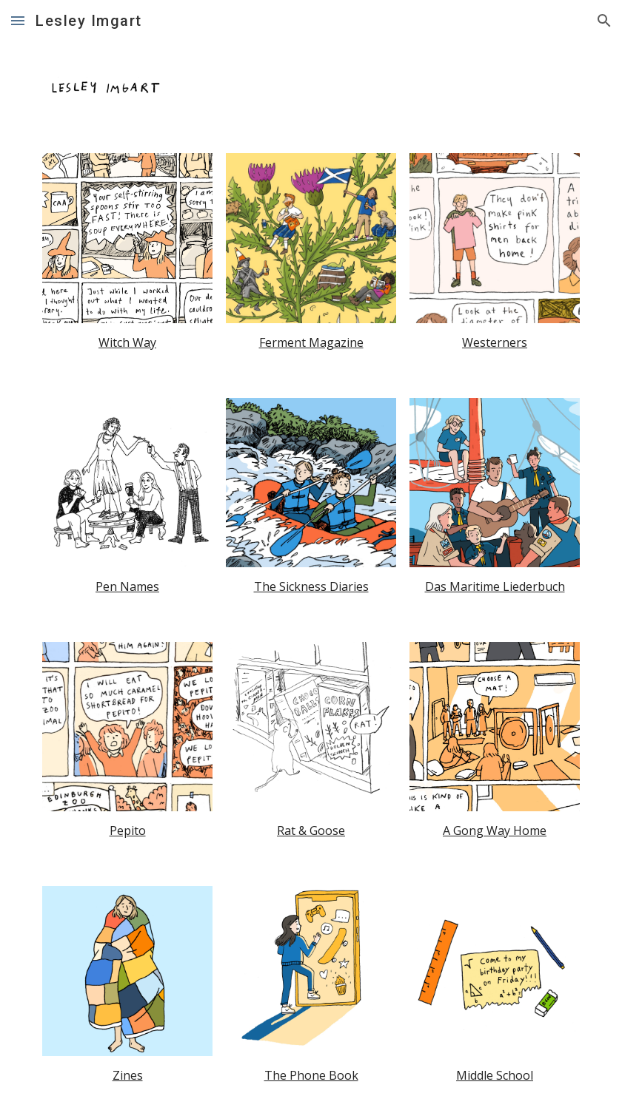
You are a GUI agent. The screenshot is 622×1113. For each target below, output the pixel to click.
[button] (18, 20)
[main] (127, 342)
